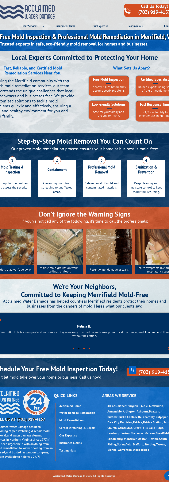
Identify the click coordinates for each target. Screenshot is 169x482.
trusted (16, 452)
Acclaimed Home (70, 406)
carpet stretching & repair (25, 431)
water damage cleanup (27, 435)
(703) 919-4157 (31, 419)
